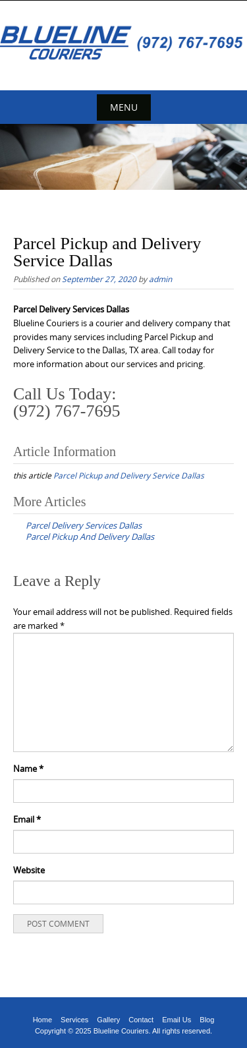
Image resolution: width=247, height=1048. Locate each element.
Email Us (176, 1020)
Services (74, 1020)
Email (27, 819)
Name (28, 768)
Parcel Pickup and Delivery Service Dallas (128, 475)
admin (160, 279)
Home (42, 1020)
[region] (123, 157)
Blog (207, 1020)
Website (29, 870)
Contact (140, 1020)
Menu (124, 107)
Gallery (108, 1020)
